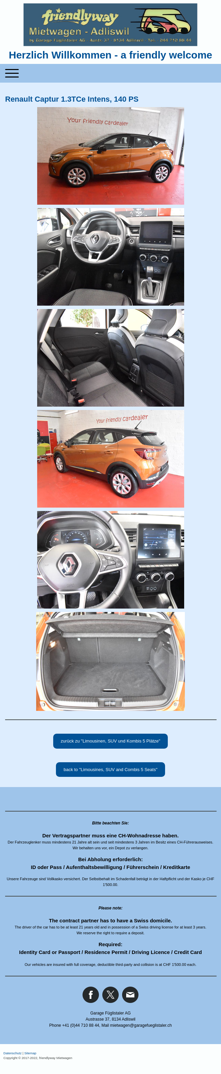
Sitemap (30, 1053)
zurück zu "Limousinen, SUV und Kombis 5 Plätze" (110, 741)
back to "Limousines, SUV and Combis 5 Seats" (110, 769)
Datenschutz (12, 1053)
